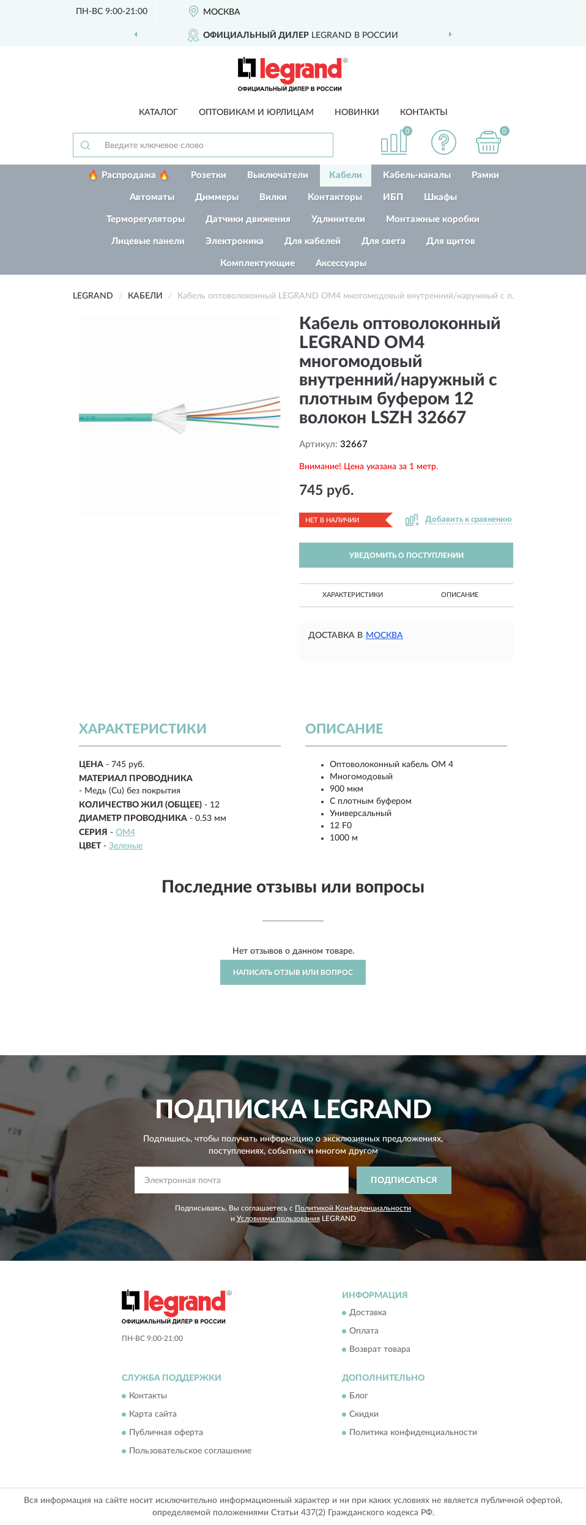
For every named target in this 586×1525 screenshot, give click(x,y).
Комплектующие (257, 263)
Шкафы (440, 197)
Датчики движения (248, 219)
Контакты (424, 112)
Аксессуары (341, 263)
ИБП (393, 197)
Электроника (235, 241)
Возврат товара (379, 1350)
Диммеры (217, 197)
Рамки (485, 175)
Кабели (345, 175)
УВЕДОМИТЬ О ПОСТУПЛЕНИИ (406, 555)
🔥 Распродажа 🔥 (128, 175)
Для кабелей (312, 241)
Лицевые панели (148, 241)
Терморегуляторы (145, 219)
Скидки (364, 1414)
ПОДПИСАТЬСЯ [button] (404, 1180)
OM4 (125, 832)
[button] (444, 142)
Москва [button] (384, 635)
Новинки (357, 112)
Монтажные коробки (433, 219)
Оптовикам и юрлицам (256, 112)
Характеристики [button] (352, 595)
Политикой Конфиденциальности (353, 1208)
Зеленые (126, 846)
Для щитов (450, 241)
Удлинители (338, 219)
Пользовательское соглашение (190, 1451)
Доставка (368, 1313)
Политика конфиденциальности (413, 1432)
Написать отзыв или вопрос (293, 972)
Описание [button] (459, 595)
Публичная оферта (166, 1432)
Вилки (273, 197)
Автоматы (152, 197)
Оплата (364, 1331)
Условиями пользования (278, 1218)
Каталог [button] (158, 112)
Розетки (208, 175)
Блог (358, 1396)
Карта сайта (153, 1414)
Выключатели (277, 175)
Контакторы (335, 197)
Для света (384, 241)
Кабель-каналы (417, 175)
